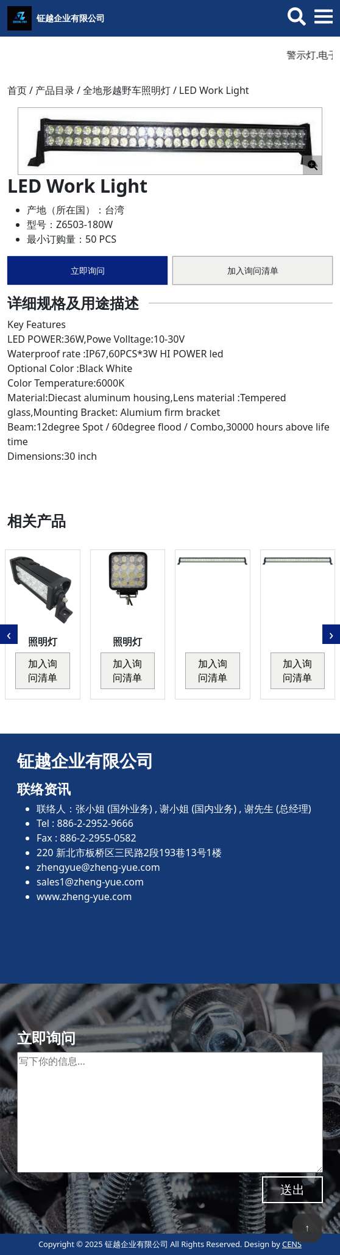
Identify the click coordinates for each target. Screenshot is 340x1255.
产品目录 (54, 90)
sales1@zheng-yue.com (90, 882)
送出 (292, 1189)
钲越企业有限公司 (71, 18)
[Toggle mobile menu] (323, 16)
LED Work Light (214, 90)
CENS (292, 1244)
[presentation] (9, 634)
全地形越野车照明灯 (127, 90)
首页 (17, 90)
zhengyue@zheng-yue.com (98, 867)
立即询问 (88, 270)
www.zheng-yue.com (84, 896)
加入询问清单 (252, 270)
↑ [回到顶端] (307, 1227)
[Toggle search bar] (297, 16)
